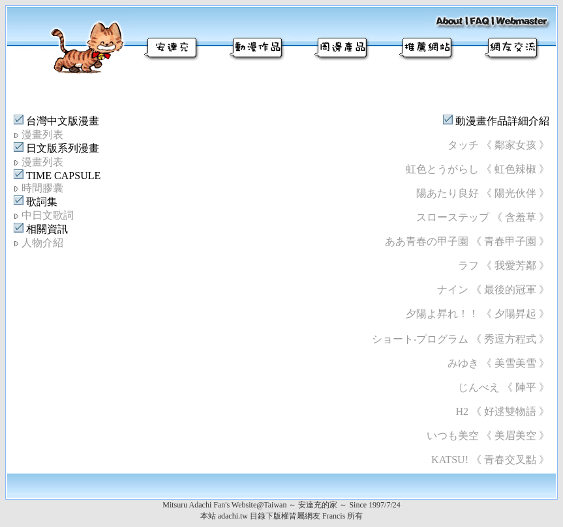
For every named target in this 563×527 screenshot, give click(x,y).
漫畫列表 (42, 134)
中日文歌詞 (48, 215)
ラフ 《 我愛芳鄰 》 (503, 265)
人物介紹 (42, 242)
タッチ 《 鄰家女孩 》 (498, 144)
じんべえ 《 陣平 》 (503, 387)
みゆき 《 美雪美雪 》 (498, 363)
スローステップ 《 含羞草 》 (482, 217)
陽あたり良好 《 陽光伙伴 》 (482, 193)
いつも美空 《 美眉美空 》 (488, 435)
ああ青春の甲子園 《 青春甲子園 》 (467, 241)
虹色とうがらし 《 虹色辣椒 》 (477, 169)
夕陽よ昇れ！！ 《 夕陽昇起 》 (477, 313)
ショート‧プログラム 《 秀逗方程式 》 (460, 339)
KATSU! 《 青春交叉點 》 (490, 459)
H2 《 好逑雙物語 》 (502, 411)
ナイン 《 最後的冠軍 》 (493, 289)
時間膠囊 (42, 187)
